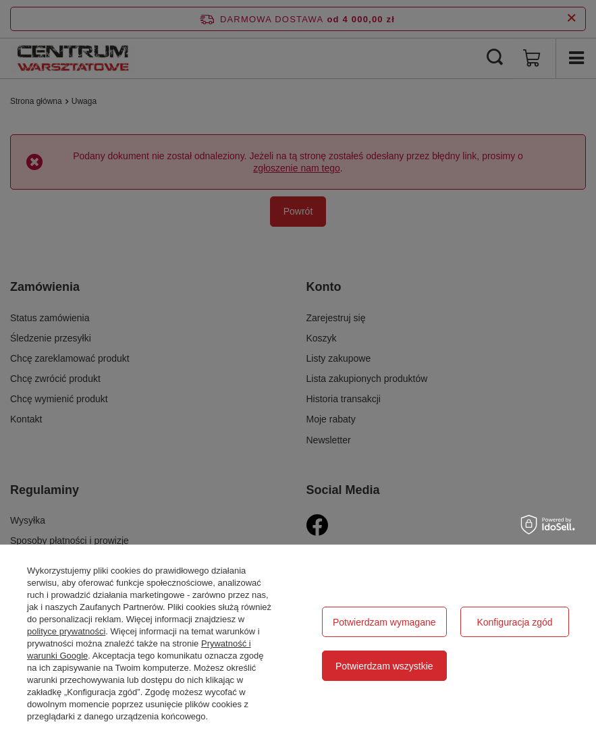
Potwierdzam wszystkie (384, 666)
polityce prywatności (66, 631)
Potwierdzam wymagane (384, 622)
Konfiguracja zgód (514, 622)
